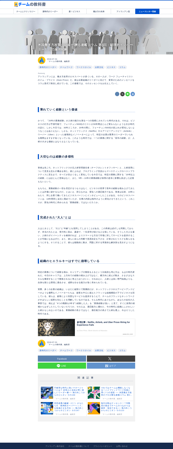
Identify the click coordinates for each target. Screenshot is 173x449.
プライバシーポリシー (102, 446)
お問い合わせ (122, 446)
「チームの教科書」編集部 (58, 61)
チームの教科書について (78, 446)
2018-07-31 (52, 59)
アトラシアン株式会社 (54, 446)
